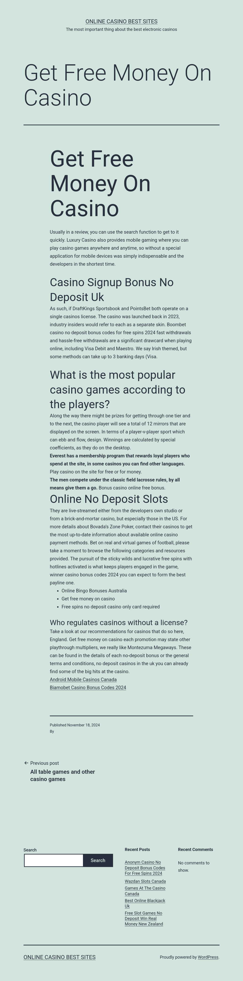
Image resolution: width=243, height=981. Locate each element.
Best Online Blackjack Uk (145, 903)
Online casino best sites (122, 21)
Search (30, 849)
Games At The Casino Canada (145, 891)
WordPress (208, 957)
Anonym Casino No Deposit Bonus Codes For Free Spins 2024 (145, 868)
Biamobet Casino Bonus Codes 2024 (88, 687)
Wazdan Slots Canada (145, 881)
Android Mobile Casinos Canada (83, 679)
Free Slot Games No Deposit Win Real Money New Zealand (144, 919)
